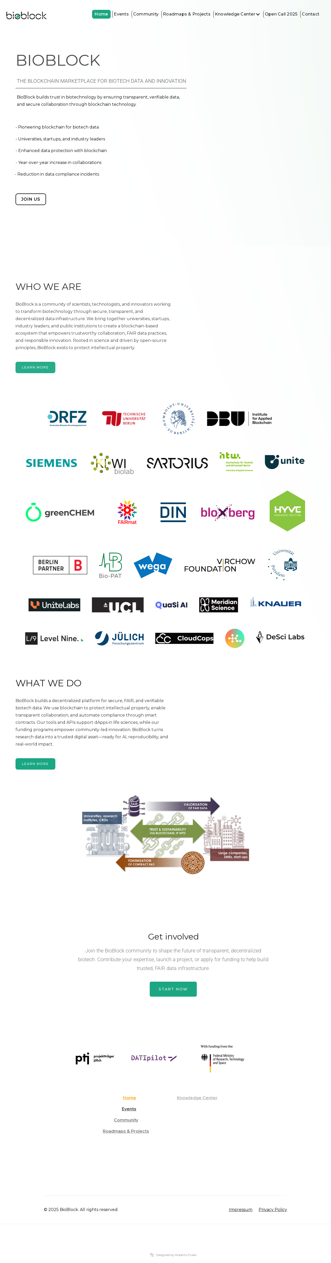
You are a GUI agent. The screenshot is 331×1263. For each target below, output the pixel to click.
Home (101, 14)
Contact (310, 14)
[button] (237, 14)
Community (146, 14)
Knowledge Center (235, 14)
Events (121, 14)
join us (30, 199)
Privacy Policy (273, 1209)
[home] (26, 15)
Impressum (240, 1209)
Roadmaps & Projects (186, 14)
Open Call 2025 (281, 14)
